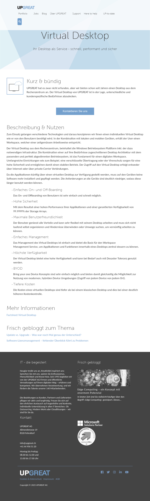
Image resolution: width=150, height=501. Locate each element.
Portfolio (22, 13)
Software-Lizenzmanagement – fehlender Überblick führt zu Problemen (47, 340)
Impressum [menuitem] (48, 479)
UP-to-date (109, 13)
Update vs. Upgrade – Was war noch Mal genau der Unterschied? (44, 335)
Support (76, 13)
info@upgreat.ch (28, 443)
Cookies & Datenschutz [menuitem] (31, 479)
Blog (44, 13)
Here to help (90, 13)
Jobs (36, 13)
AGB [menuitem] (58, 479)
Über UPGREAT (58, 13)
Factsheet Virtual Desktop (21, 315)
